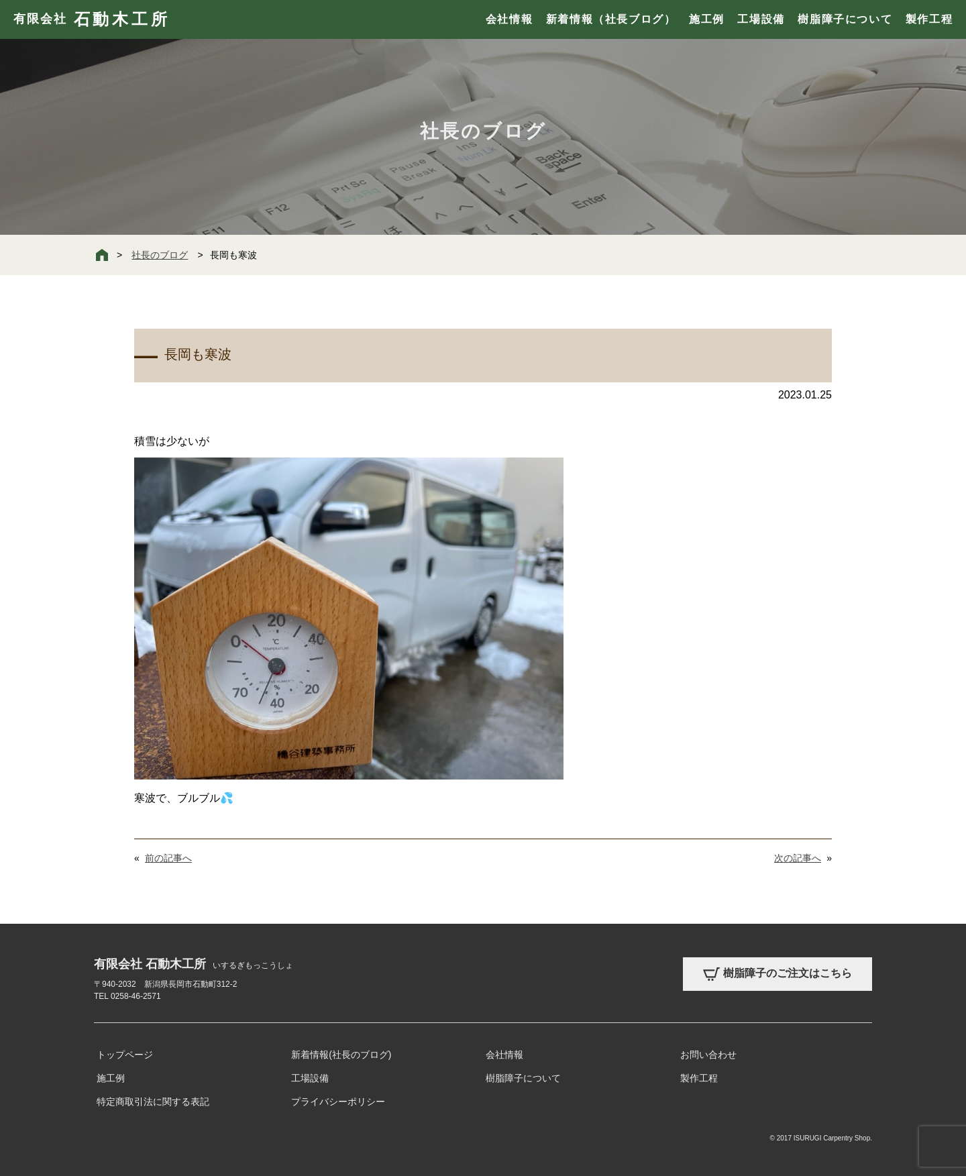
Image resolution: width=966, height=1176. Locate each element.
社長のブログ (159, 255)
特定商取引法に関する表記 (153, 1101)
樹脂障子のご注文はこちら (777, 974)
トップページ (125, 1054)
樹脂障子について (845, 19)
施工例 (706, 19)
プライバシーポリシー (338, 1101)
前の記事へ (168, 858)
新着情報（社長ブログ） (611, 19)
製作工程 (929, 19)
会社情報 (509, 19)
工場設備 (760, 19)
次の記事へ (797, 858)
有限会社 (91, 19)
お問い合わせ (708, 1054)
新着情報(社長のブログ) (341, 1054)
